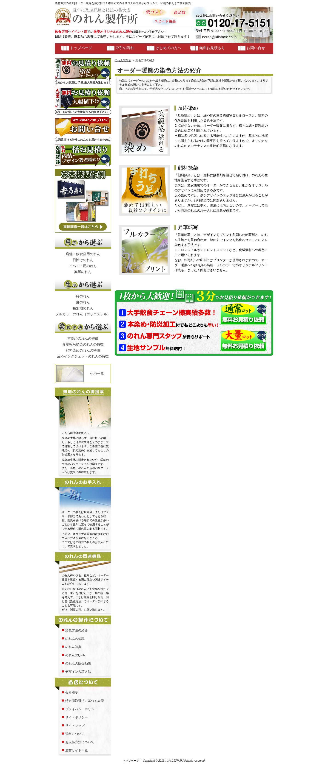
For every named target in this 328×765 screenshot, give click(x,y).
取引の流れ (125, 48)
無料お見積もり (212, 48)
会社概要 (71, 692)
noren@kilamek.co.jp (219, 37)
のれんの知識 (75, 638)
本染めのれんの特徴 (82, 338)
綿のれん (83, 296)
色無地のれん (83, 308)
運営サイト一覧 (76, 750)
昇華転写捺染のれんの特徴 (83, 344)
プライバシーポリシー (81, 709)
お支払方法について (79, 742)
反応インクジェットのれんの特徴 (83, 356)
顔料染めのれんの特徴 (83, 350)
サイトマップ (75, 725)
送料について (75, 734)
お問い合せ (256, 48)
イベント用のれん (83, 266)
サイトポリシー (76, 717)
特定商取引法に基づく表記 (84, 701)
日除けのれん (83, 260)
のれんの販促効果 (78, 663)
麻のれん (83, 302)
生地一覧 (97, 373)
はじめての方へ (168, 48)
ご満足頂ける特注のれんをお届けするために (83, 139)
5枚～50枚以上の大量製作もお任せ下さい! (82, 112)
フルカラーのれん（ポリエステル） (83, 314)
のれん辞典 (73, 647)
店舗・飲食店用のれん (83, 254)
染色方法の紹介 (76, 630)
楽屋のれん (82, 272)
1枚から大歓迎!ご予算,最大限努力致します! (83, 82)
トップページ (81, 48)
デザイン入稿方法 (78, 671)
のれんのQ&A (75, 655)
